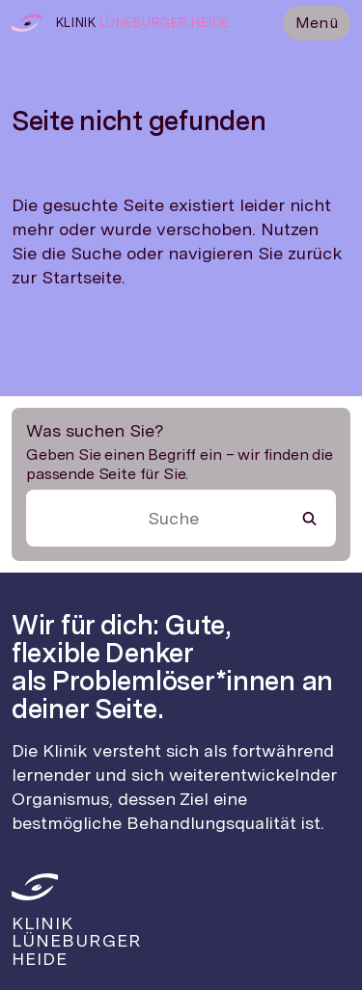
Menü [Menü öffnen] (316, 22)
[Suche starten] (309, 518)
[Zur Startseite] (27, 23)
